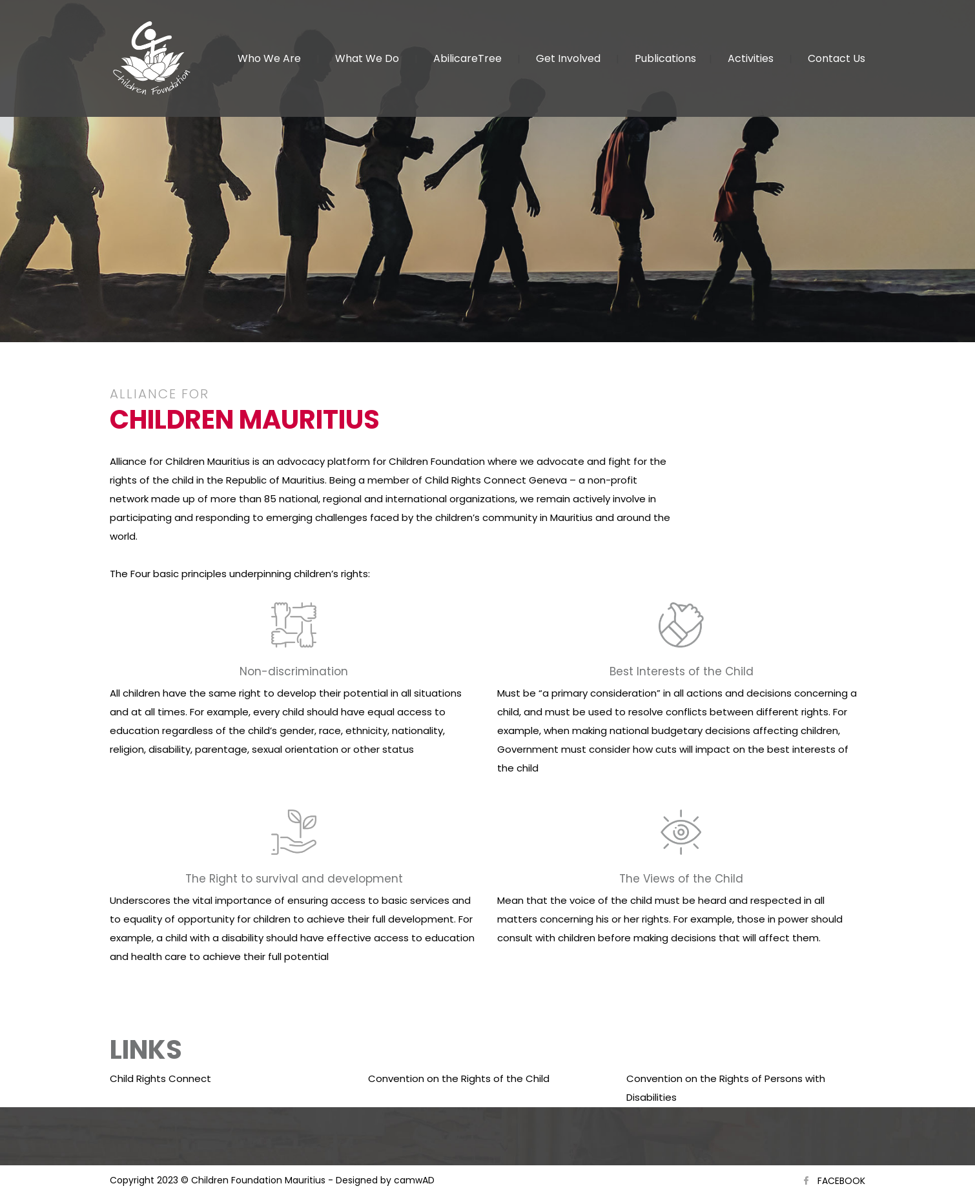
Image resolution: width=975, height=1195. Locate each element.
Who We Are (269, 58)
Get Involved (568, 58)
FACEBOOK (841, 1180)
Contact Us (836, 58)
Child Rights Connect (160, 1078)
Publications (665, 58)
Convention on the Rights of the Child (458, 1078)
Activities (751, 58)
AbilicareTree (467, 58)
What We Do (367, 58)
